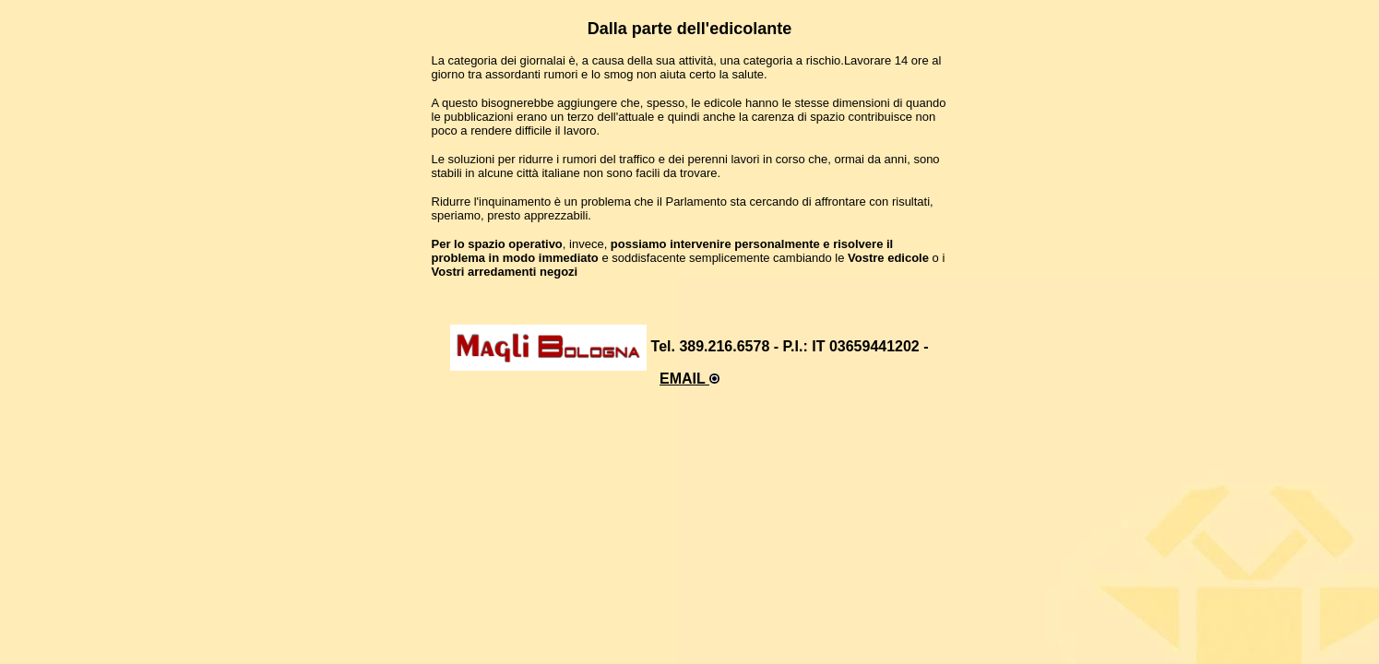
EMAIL (689, 378)
